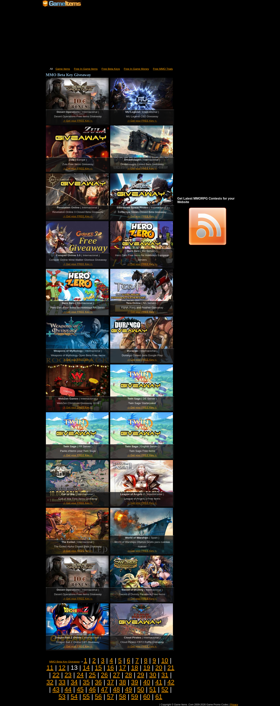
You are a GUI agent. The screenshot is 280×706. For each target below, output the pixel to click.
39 (134, 682)
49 (128, 689)
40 (146, 682)
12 (61, 667)
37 (110, 682)
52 (164, 689)
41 (158, 682)
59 (134, 696)
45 (80, 689)
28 (128, 674)
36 (98, 682)
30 (152, 674)
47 (104, 689)
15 (98, 667)
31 (164, 674)
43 (56, 689)
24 (80, 674)
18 (134, 667)
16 (110, 667)
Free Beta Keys (111, 68)
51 (152, 689)
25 (92, 674)
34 (74, 682)
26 (104, 674)
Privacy (234, 704)
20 (158, 667)
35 (86, 682)
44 (68, 689)
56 (98, 696)
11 (50, 667)
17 (122, 667)
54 (74, 696)
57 (110, 696)
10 (164, 660)
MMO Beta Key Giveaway (64, 661)
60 (146, 696)
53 (61, 696)
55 (86, 696)
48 (116, 689)
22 (56, 674)
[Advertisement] (140, 35)
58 (122, 696)
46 (92, 689)
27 (116, 674)
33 (61, 682)
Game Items (62, 68)
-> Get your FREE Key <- (78, 120)
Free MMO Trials (163, 68)
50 (140, 689)
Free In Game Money (136, 68)
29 (140, 674)
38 (122, 682)
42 (171, 682)
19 (146, 667)
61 (158, 696)
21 (171, 667)
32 (50, 682)
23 (68, 674)
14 (86, 667)
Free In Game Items (86, 68)
